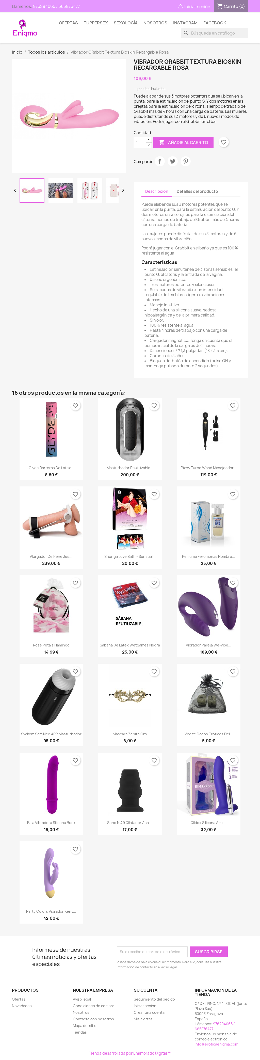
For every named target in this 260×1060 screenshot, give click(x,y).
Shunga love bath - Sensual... (130, 556)
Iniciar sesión (145, 1005)
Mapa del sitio (84, 1025)
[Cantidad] (140, 142)
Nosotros (155, 23)
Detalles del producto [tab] (197, 191)
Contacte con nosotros (93, 1019)
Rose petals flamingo (51, 645)
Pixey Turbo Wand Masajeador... (208, 467)
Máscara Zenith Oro (130, 734)
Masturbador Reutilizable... (130, 467)
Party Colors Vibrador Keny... (51, 911)
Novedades (22, 1005)
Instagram (185, 23)
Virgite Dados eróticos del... (209, 734)
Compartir (160, 161)
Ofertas (68, 23)
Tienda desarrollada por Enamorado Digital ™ (130, 1053)
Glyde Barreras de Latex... (51, 467)
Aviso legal (82, 999)
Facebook (214, 23)
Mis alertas (143, 1019)
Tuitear (173, 161)
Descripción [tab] (156, 191)
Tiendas (80, 1032)
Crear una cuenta (149, 1012)
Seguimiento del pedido (154, 999)
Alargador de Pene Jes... (51, 556)
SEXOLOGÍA (126, 23)
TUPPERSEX (96, 23)
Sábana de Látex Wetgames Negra (130, 645)
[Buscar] (214, 33)
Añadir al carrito (183, 142)
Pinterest (186, 161)
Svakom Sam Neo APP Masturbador (51, 734)
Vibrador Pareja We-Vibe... (208, 645)
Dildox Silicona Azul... (208, 822)
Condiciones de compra (93, 1005)
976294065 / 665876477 (56, 6)
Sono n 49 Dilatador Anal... (130, 822)
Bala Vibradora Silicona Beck (51, 822)
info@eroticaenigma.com (216, 1044)
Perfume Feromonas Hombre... (208, 556)
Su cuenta (145, 990)
